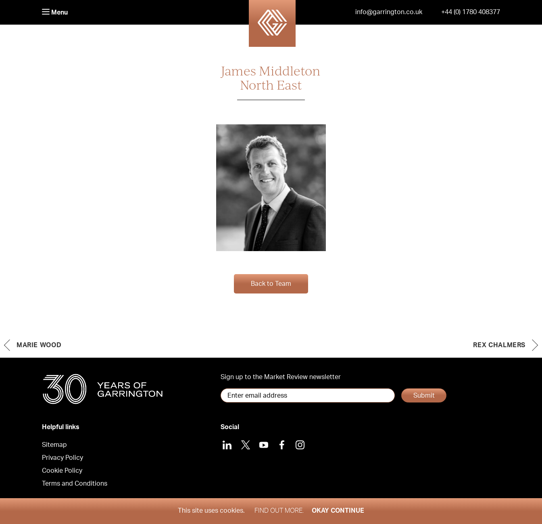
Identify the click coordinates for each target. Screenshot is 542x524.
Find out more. (279, 510)
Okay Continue (338, 510)
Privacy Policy (62, 458)
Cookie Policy (62, 470)
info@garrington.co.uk (388, 12)
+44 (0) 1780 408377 (470, 12)
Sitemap (54, 445)
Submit (424, 395)
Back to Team (271, 284)
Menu (55, 12)
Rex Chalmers (499, 345)
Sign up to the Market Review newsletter (281, 377)
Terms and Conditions (74, 483)
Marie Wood (39, 345)
